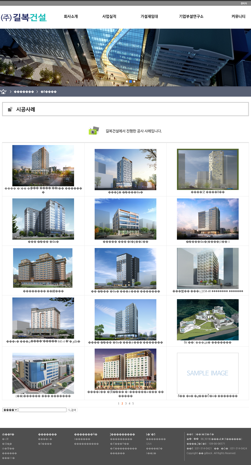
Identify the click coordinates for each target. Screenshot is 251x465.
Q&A (149, 444)
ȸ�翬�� (8, 448)
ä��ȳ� (151, 453)
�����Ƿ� (154, 448)
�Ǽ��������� (123, 448)
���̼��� (117, 453)
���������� (86, 444)
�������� (156, 439)
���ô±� (8, 458)
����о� (45, 439)
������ (9, 453)
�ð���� (45, 444)
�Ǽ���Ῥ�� (119, 444)
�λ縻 (5, 439)
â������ (82, 439)
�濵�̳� (7, 444)
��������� (121, 439)
